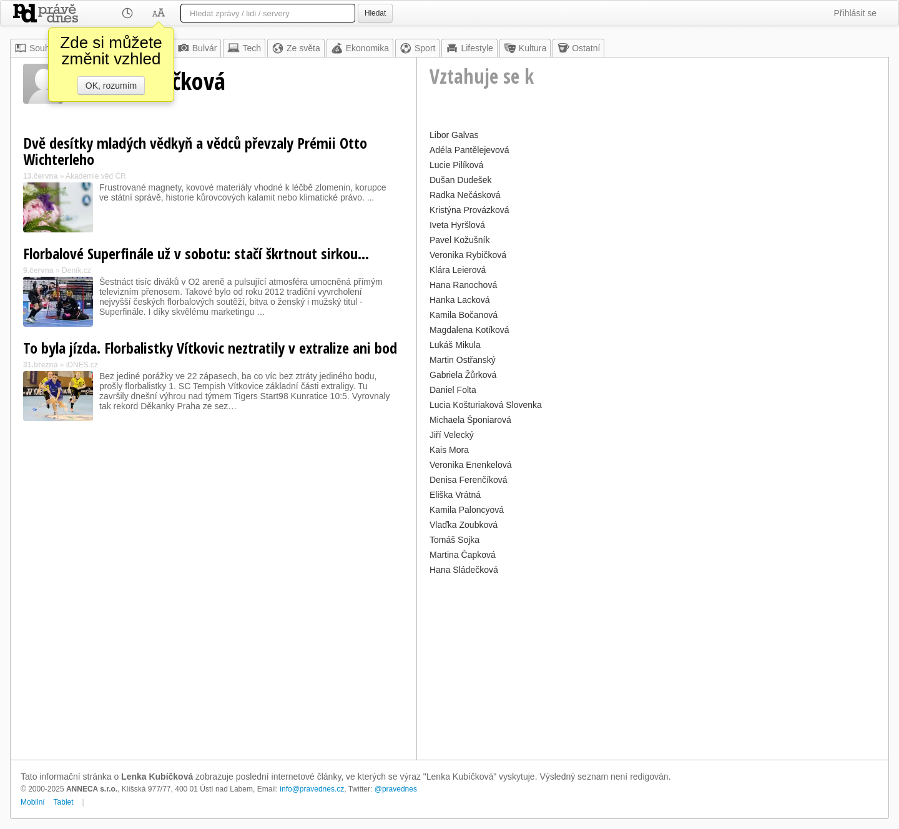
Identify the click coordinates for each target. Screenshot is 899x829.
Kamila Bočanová (464, 315)
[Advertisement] (653, 665)
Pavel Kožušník (460, 240)
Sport (417, 48)
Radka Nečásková (465, 195)
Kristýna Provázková (469, 210)
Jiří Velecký (452, 435)
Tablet (64, 802)
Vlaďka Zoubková (464, 525)
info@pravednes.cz (312, 789)
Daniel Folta (453, 390)
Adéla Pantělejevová (469, 150)
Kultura (525, 48)
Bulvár (197, 48)
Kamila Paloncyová (467, 510)
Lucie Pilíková (456, 165)
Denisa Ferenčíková (469, 480)
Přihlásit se (855, 13)
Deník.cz (76, 270)
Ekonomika (360, 48)
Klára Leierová (458, 270)
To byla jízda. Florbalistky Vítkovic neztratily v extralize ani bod (210, 347)
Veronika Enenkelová (471, 465)
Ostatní (578, 48)
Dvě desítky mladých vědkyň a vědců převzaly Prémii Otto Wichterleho (195, 150)
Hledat (375, 13)
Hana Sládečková (464, 570)
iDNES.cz (82, 364)
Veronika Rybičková (468, 255)
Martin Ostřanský (463, 360)
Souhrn (35, 48)
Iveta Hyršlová (457, 225)
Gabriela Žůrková (463, 375)
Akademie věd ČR (96, 176)
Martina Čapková (463, 555)
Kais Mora (449, 450)
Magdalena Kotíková (469, 330)
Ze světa (296, 48)
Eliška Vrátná (455, 495)
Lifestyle (469, 48)
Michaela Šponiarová (470, 420)
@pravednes (396, 789)
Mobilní (33, 802)
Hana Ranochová (463, 285)
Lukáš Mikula (455, 345)
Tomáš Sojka (454, 540)
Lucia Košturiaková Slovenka (486, 405)
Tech (244, 48)
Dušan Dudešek (461, 180)
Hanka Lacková (460, 300)
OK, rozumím (111, 86)
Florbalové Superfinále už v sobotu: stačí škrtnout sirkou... (196, 253)
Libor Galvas (454, 135)
